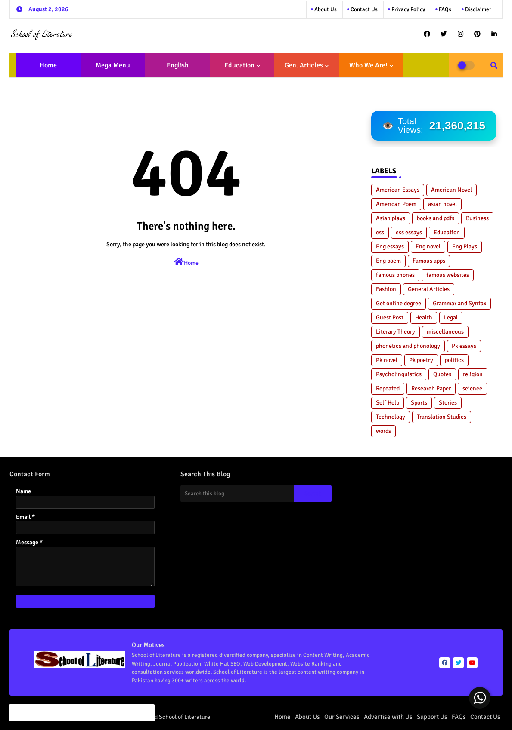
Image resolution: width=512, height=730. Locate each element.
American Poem (396, 204)
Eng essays (390, 246)
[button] (494, 65)
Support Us (432, 717)
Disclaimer (477, 9)
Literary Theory (395, 331)
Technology (390, 416)
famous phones (395, 275)
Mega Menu (113, 65)
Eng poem (388, 260)
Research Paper (431, 388)
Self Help (387, 402)
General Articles (429, 289)
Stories (448, 402)
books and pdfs (435, 218)
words (383, 431)
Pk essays (464, 346)
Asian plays (390, 218)
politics (454, 360)
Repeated (388, 388)
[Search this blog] (237, 493)
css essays (409, 232)
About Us (325, 9)
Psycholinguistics (399, 374)
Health (423, 317)
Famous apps (429, 260)
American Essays (397, 189)
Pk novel (386, 360)
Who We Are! (368, 65)
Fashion (386, 289)
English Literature (174, 69)
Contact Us (485, 717)
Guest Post (389, 317)
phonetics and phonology (408, 346)
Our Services (342, 717)
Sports (419, 402)
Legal (451, 317)
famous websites (447, 275)
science (472, 388)
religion (473, 374)
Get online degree (398, 303)
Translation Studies (441, 416)
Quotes (442, 374)
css (380, 232)
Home (48, 65)
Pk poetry (421, 360)
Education (239, 65)
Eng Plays (464, 246)
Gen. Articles (304, 65)
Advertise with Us (388, 717)
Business (477, 218)
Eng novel (428, 246)
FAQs (444, 9)
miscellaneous (445, 331)
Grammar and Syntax (459, 303)
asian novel (442, 204)
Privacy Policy (407, 9)
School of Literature (184, 717)
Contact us (363, 9)
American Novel (451, 189)
